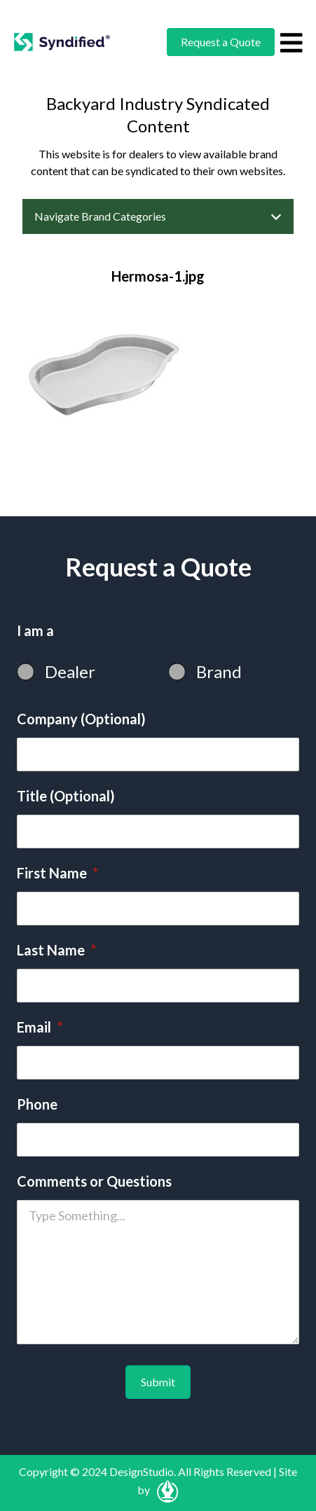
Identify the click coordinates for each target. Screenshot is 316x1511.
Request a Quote (221, 41)
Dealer (70, 671)
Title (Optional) (66, 795)
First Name (57, 872)
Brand (219, 671)
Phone (37, 1104)
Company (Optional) (81, 718)
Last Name (56, 949)
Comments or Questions (94, 1181)
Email (39, 1027)
